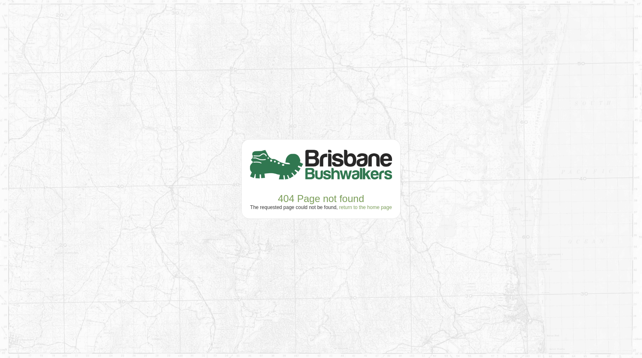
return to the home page (365, 207)
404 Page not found (321, 198)
